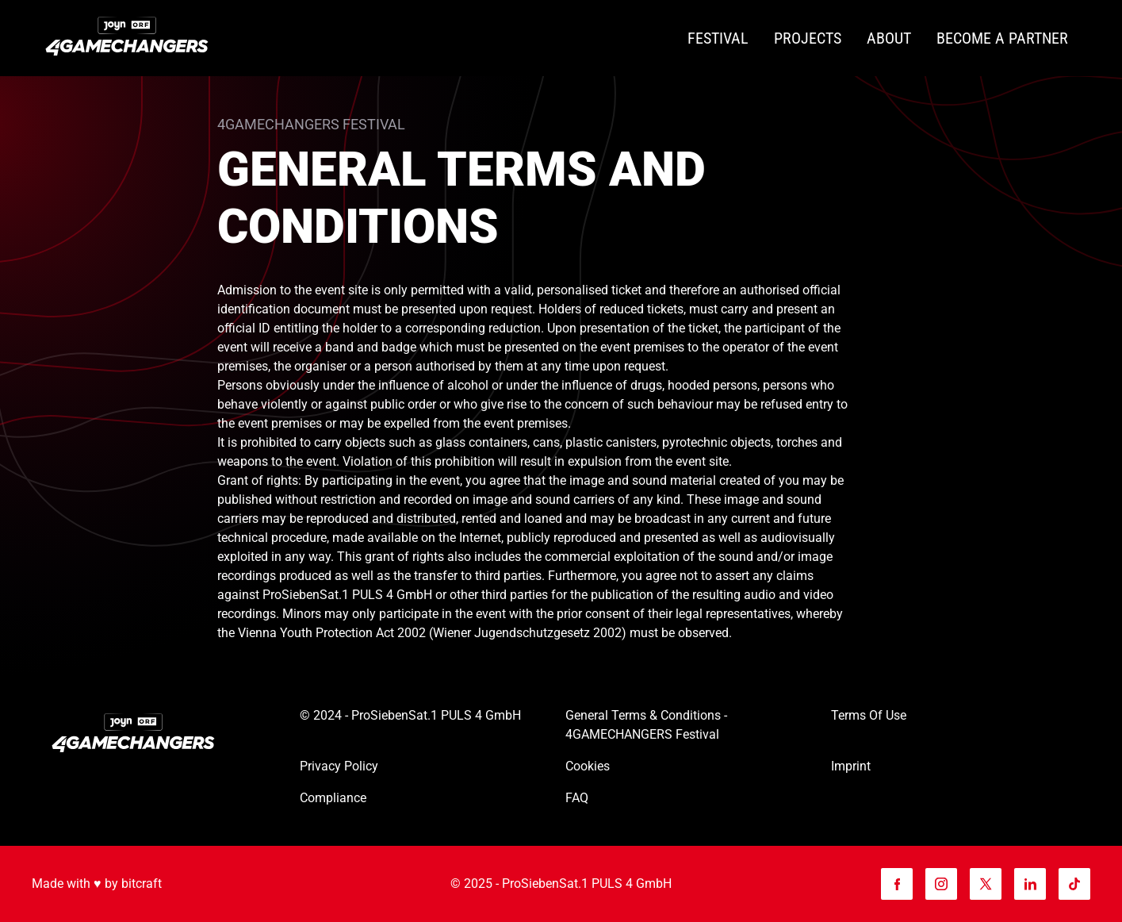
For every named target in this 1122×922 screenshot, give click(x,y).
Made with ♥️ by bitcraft (97, 883)
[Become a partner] (1002, 38)
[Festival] (718, 38)
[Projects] (807, 38)
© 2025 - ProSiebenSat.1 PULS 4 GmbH (561, 883)
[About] (889, 38)
